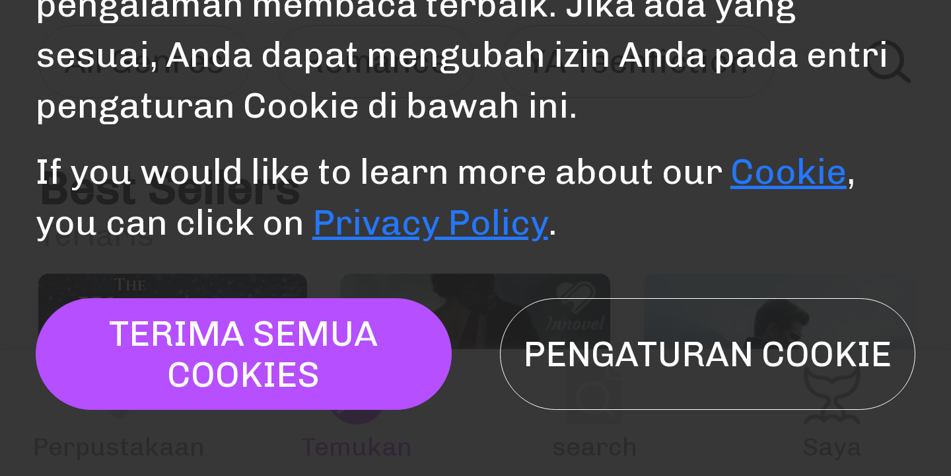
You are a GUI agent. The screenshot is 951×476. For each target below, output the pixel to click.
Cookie (788, 171)
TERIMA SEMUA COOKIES (243, 353)
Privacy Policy (430, 222)
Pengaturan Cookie (707, 354)
